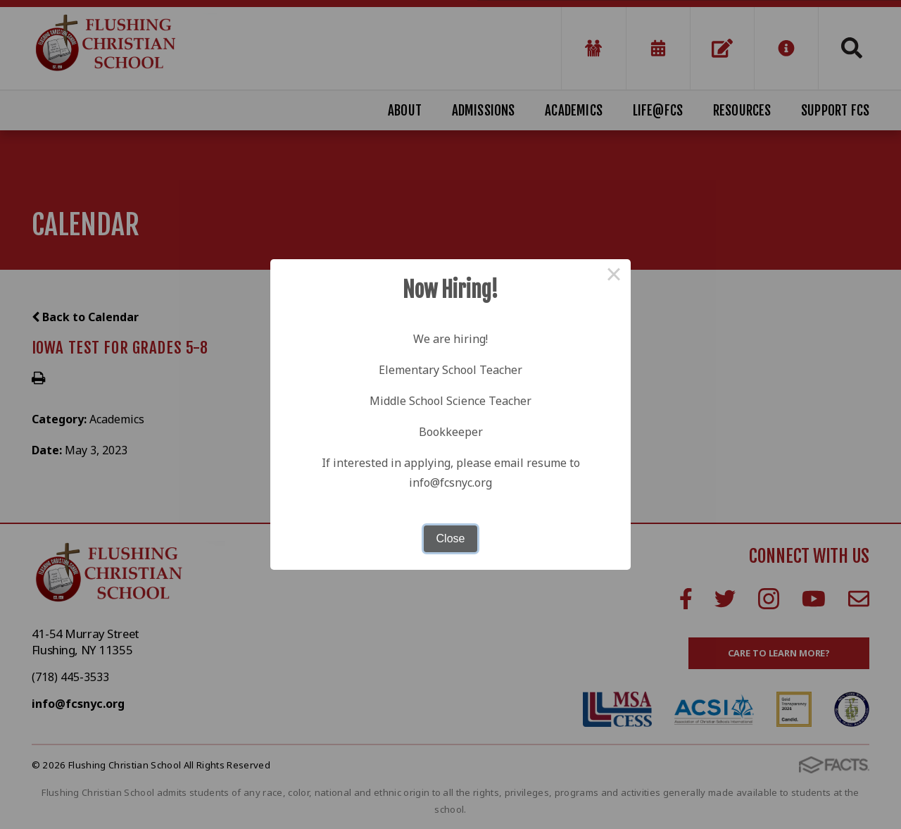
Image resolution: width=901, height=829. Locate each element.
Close (450, 538)
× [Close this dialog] (613, 276)
